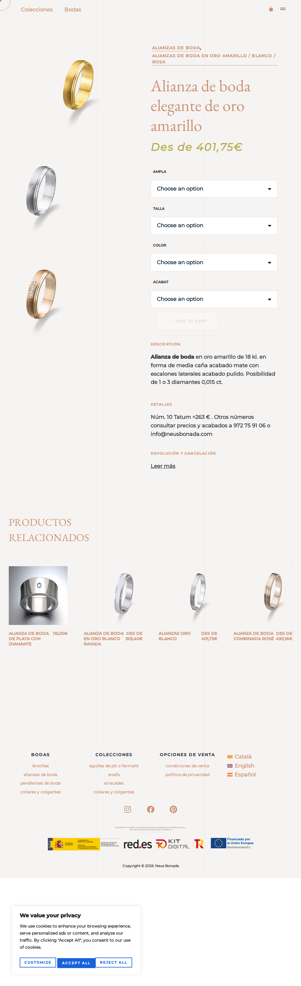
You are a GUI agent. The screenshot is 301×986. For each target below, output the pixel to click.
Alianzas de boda (176, 72)
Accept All (114, 963)
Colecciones (37, 9)
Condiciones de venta (187, 873)
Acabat (160, 306)
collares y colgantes (113, 899)
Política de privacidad (187, 882)
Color (159, 269)
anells (114, 882)
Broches (40, 873)
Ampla (159, 195)
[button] (283, 8)
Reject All (75, 963)
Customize (37, 963)
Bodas (72, 9)
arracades (114, 891)
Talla (158, 232)
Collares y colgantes (40, 899)
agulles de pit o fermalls (114, 873)
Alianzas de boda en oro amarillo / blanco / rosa (213, 83)
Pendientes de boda (40, 891)
